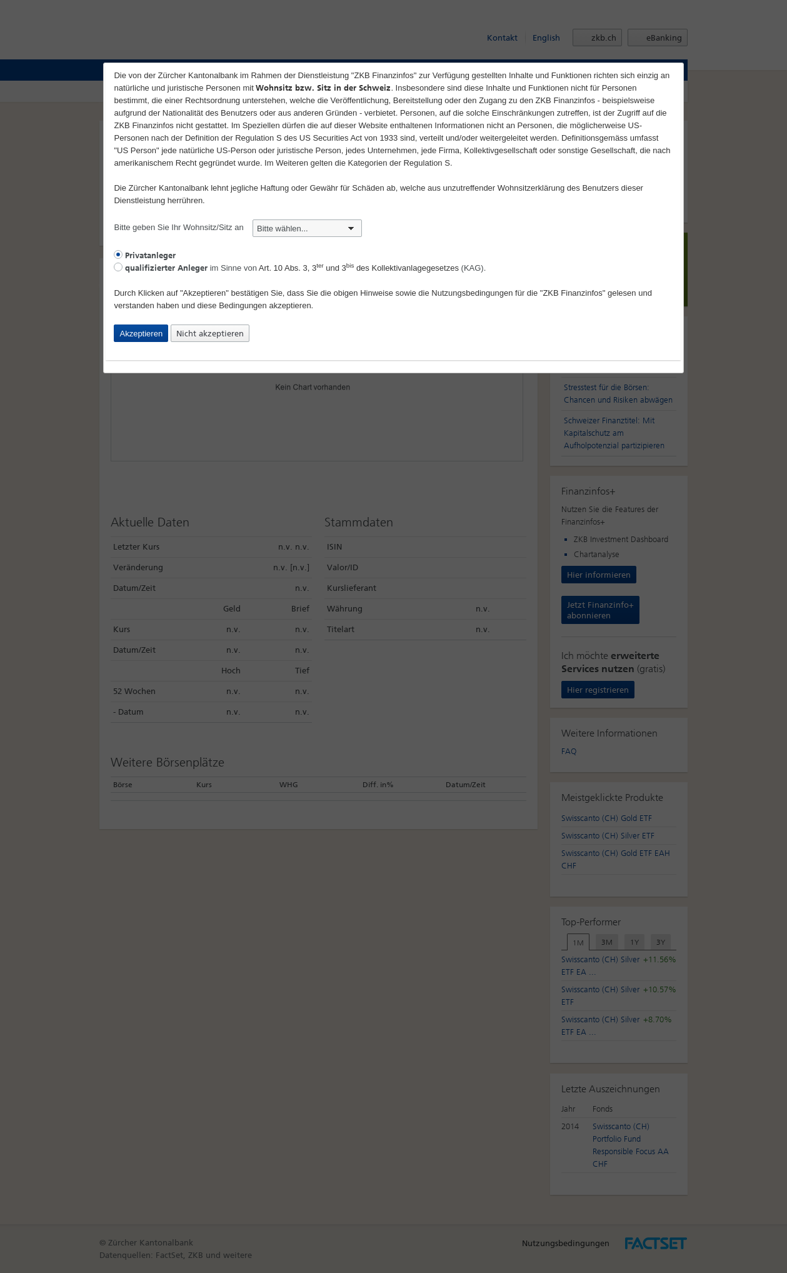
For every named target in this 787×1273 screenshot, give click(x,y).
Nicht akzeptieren (210, 333)
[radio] (118, 254)
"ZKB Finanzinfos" (573, 293)
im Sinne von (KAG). (300, 268)
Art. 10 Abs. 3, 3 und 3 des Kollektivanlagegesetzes (359, 268)
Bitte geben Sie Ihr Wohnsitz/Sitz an (238, 227)
